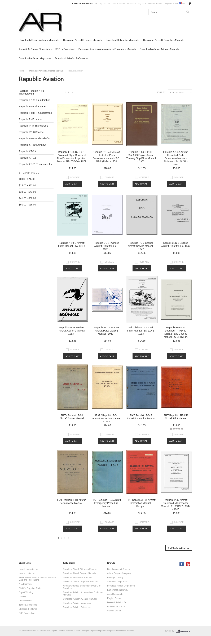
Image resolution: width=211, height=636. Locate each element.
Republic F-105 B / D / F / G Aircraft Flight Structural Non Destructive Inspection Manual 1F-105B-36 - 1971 (71, 157)
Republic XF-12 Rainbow (32, 145)
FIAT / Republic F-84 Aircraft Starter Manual (72, 417)
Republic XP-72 (27, 157)
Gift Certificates (118, 3)
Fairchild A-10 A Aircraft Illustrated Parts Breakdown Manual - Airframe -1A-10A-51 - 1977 (175, 158)
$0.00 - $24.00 (26, 179)
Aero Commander (115, 594)
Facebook (181, 564)
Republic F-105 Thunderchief (34, 100)
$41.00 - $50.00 (27, 198)
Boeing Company (115, 577)
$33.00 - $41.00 (27, 191)
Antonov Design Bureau (118, 581)
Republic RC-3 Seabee (31, 132)
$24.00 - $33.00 (27, 185)
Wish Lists (131, 3)
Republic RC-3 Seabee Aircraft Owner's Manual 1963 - (72, 330)
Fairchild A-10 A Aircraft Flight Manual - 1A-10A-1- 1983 (141, 330)
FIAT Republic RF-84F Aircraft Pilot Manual (176, 417)
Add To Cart (72, 184)
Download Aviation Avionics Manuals (159, 49)
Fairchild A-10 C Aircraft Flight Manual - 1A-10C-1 (71, 244)
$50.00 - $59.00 (27, 204)
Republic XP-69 (27, 151)
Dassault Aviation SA (116, 602)
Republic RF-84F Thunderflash (35, 138)
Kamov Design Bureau (117, 590)
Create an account (154, 3)
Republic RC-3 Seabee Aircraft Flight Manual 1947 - (175, 245)
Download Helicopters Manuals (122, 39)
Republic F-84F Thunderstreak (35, 112)
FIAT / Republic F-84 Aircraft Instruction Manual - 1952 (106, 418)
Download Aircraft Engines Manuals (82, 39)
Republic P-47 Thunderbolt (33, 125)
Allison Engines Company (119, 573)
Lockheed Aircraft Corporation (121, 586)
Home (21, 71)
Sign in (141, 3)
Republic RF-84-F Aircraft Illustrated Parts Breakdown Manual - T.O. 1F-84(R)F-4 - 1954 (106, 157)
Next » (72, 93)
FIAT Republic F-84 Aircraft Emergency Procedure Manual (106, 503)
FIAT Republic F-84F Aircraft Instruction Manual (141, 417)
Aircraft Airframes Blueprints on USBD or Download (46, 49)
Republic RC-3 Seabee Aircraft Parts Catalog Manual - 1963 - (106, 330)
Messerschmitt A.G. (116, 606)
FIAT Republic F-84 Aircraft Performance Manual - (71, 501)
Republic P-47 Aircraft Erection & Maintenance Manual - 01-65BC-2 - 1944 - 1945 (175, 505)
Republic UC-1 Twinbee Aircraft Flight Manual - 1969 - (106, 245)
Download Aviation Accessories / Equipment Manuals (107, 49)
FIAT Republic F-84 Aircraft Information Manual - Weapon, (141, 503)
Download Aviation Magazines (35, 58)
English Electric (114, 598)
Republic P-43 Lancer (30, 119)
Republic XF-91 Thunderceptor (35, 164)
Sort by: (161, 92)
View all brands (114, 611)
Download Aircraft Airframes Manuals (39, 39)
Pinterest (188, 564)
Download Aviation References (72, 58)
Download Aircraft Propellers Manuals (163, 39)
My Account (105, 3)
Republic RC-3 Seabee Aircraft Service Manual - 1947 (141, 245)
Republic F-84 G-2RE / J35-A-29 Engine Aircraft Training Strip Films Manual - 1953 (141, 157)
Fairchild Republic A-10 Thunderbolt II (31, 92)
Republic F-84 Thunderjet (32, 106)
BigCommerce (184, 631)
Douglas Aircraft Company (119, 569)
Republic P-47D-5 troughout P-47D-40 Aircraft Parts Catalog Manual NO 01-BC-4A (175, 332)
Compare (75, 177)
